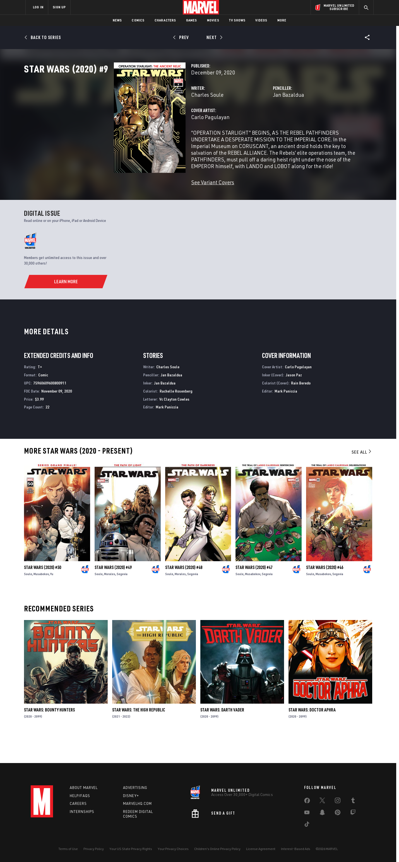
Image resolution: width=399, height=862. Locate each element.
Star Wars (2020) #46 (324, 594)
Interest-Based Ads (295, 849)
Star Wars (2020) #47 (254, 594)
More (282, 20)
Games (191, 20)
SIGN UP (59, 7)
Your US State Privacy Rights (130, 849)
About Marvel (84, 787)
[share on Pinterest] (337, 813)
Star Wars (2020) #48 (183, 594)
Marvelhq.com (137, 804)
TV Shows (237, 20)
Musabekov (41, 601)
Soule (28, 601)
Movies (213, 20)
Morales (109, 601)
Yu (51, 601)
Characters (165, 20)
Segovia (122, 601)
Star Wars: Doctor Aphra (312, 736)
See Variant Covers (149, 200)
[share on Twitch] (353, 813)
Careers (78, 804)
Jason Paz (294, 401)
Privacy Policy (93, 849)
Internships (82, 812)
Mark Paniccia (167, 433)
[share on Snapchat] (322, 813)
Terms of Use (68, 849)
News (117, 20)
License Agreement (260, 849)
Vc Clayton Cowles (174, 425)
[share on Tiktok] (307, 825)
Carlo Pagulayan (147, 141)
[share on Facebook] (307, 802)
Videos (261, 20)
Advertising (135, 787)
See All (362, 478)
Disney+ (131, 795)
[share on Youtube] (307, 813)
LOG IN (38, 7)
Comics (138, 20)
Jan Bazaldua (257, 119)
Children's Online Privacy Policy (217, 849)
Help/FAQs (80, 795)
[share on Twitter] (322, 801)
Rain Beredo (301, 409)
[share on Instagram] (337, 801)
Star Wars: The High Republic (138, 736)
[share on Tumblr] (353, 801)
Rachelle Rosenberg (176, 417)
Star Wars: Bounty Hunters (49, 736)
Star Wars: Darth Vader (222, 736)
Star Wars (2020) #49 (113, 594)
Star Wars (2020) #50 (42, 594)
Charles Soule (144, 119)
